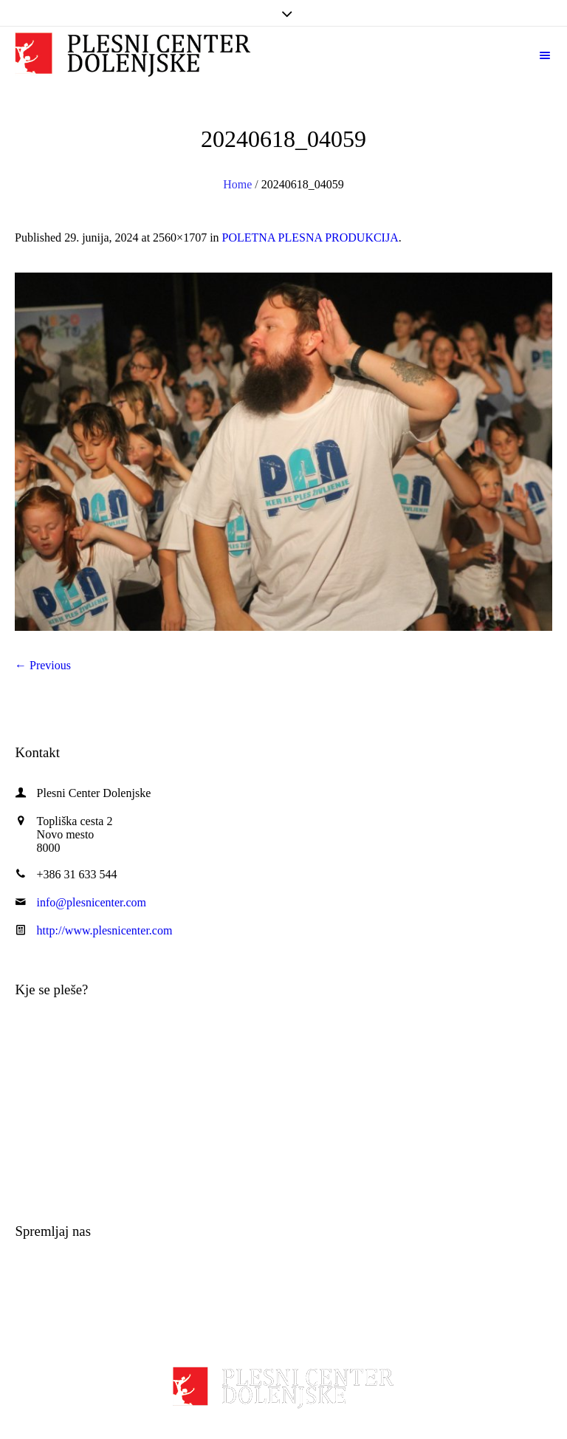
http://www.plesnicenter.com (105, 930)
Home (237, 184)
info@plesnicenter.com (91, 902)
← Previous (43, 665)
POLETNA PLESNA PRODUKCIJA (310, 237)
